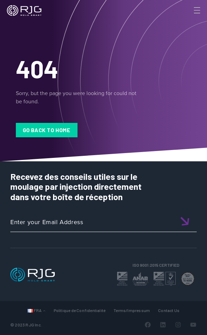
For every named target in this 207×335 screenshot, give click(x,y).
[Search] (187, 21)
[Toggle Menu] (196, 10)
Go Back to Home (47, 130)
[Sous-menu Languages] (44, 310)
